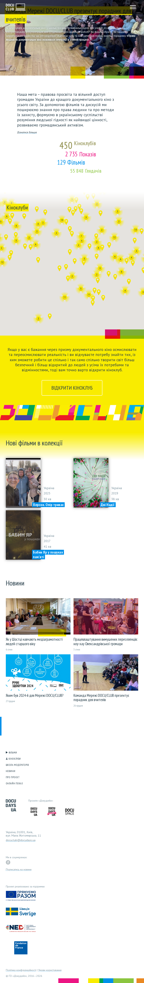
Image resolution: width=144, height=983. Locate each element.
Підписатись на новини (19, 869)
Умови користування (50, 970)
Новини (10, 771)
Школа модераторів (17, 765)
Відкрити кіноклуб (72, 387)
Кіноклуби (15, 758)
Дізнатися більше (27, 132)
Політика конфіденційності (21, 970)
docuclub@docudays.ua (20, 840)
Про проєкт (13, 777)
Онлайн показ (14, 783)
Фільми (13, 752)
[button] (4, 31)
